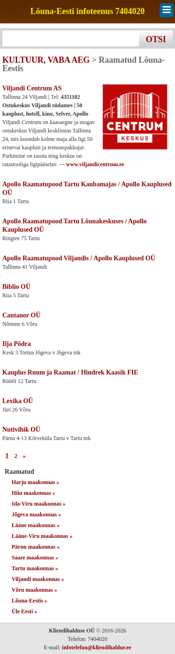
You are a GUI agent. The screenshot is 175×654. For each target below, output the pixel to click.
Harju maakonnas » (35, 482)
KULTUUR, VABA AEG (46, 60)
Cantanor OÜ (21, 315)
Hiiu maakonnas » (33, 493)
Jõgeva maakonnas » (36, 514)
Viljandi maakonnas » (38, 579)
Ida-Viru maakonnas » (39, 503)
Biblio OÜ (16, 286)
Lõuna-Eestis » (29, 600)
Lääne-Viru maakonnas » (42, 536)
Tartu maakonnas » (35, 568)
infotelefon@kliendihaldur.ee (96, 647)
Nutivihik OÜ (21, 429)
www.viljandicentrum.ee (95, 164)
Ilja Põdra (16, 343)
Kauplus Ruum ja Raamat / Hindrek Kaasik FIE (70, 372)
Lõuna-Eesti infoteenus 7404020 (87, 11)
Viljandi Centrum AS (32, 88)
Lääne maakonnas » (36, 525)
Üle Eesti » (24, 611)
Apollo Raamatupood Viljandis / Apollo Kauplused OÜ (78, 258)
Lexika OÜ (17, 400)
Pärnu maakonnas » (36, 547)
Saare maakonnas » (35, 557)
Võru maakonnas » (34, 590)
